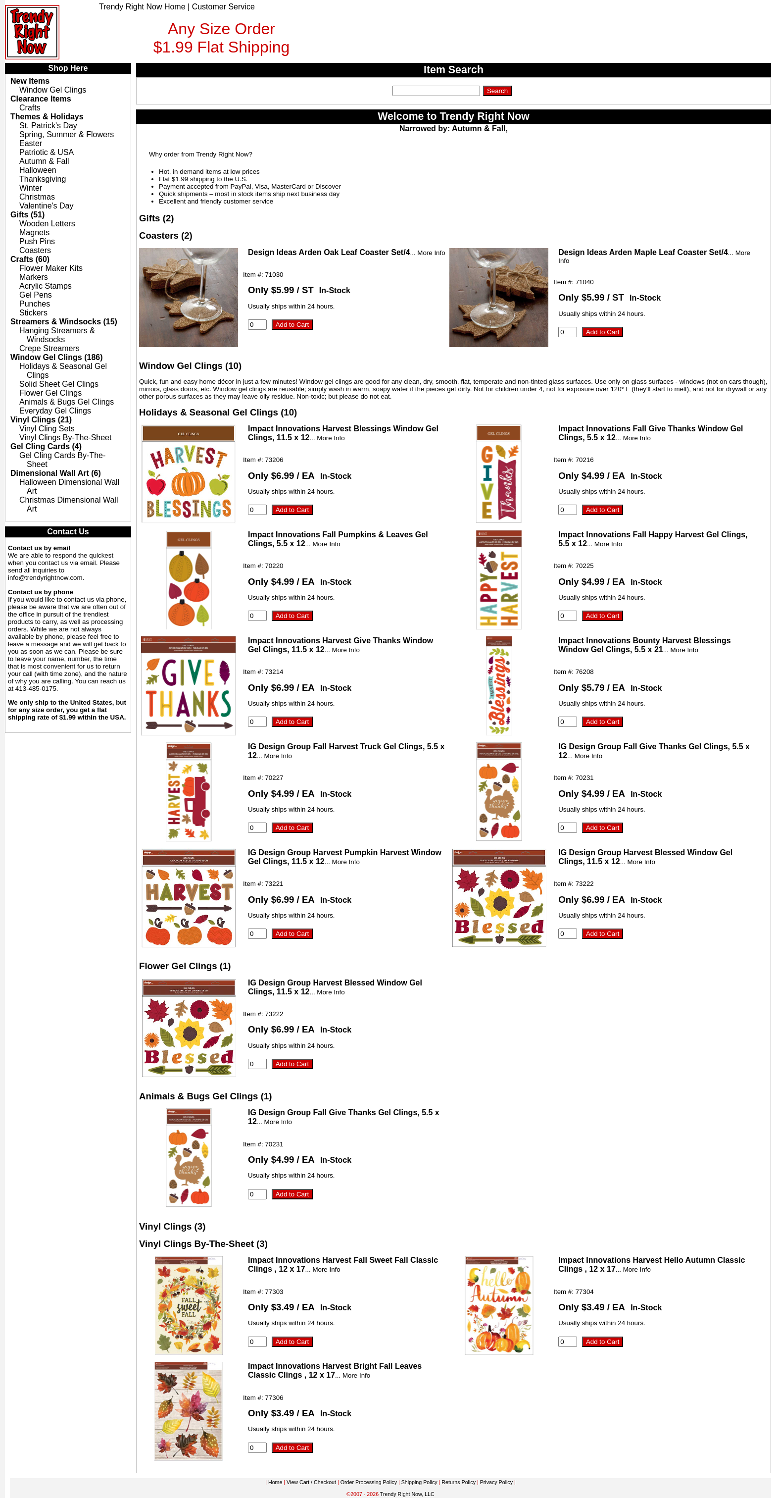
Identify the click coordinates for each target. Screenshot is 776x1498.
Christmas (37, 197)
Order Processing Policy (368, 1482)
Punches (34, 304)
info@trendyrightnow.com (45, 577)
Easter (30, 143)
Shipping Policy (419, 1482)
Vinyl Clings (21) (41, 419)
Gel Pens (35, 295)
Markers (33, 277)
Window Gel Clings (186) (56, 357)
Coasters (35, 250)
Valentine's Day (46, 206)
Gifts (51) (27, 214)
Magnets (34, 232)
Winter (30, 188)
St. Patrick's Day (48, 125)
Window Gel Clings (52, 90)
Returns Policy (458, 1482)
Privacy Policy (496, 1482)
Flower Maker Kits (51, 268)
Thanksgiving (42, 179)
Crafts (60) (29, 259)
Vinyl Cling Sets (47, 428)
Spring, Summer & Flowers (66, 134)
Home (275, 1482)
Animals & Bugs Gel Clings (66, 402)
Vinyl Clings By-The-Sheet (65, 437)
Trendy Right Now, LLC (407, 1494)
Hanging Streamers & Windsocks (57, 335)
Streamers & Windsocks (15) (63, 321)
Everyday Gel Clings (55, 411)
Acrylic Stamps (45, 286)
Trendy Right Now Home (142, 6)
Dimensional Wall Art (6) (55, 473)
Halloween (37, 170)
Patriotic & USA (46, 152)
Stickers (33, 313)
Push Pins (37, 241)
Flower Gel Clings (50, 393)
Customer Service (223, 6)
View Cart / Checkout (311, 1482)
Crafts (30, 107)
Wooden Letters (47, 223)
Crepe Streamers (49, 348)
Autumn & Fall (44, 161)
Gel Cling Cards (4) (46, 446)
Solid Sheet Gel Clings (58, 384)
